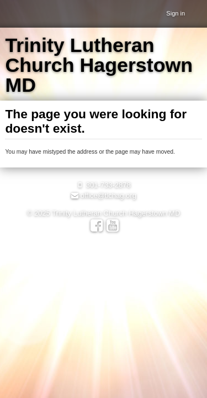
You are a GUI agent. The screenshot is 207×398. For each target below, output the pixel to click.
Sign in (175, 13)
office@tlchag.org (103, 195)
